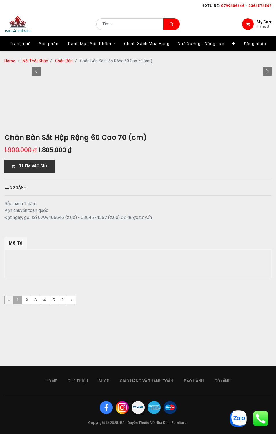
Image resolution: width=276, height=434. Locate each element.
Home (51, 428)
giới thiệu (78, 428)
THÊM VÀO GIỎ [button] (29, 267)
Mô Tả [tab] (16, 344)
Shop (103, 428)
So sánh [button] (15, 289)
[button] (36, 140)
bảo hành (194, 428)
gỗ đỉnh (223, 428)
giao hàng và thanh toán (146, 428)
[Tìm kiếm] (171, 25)
